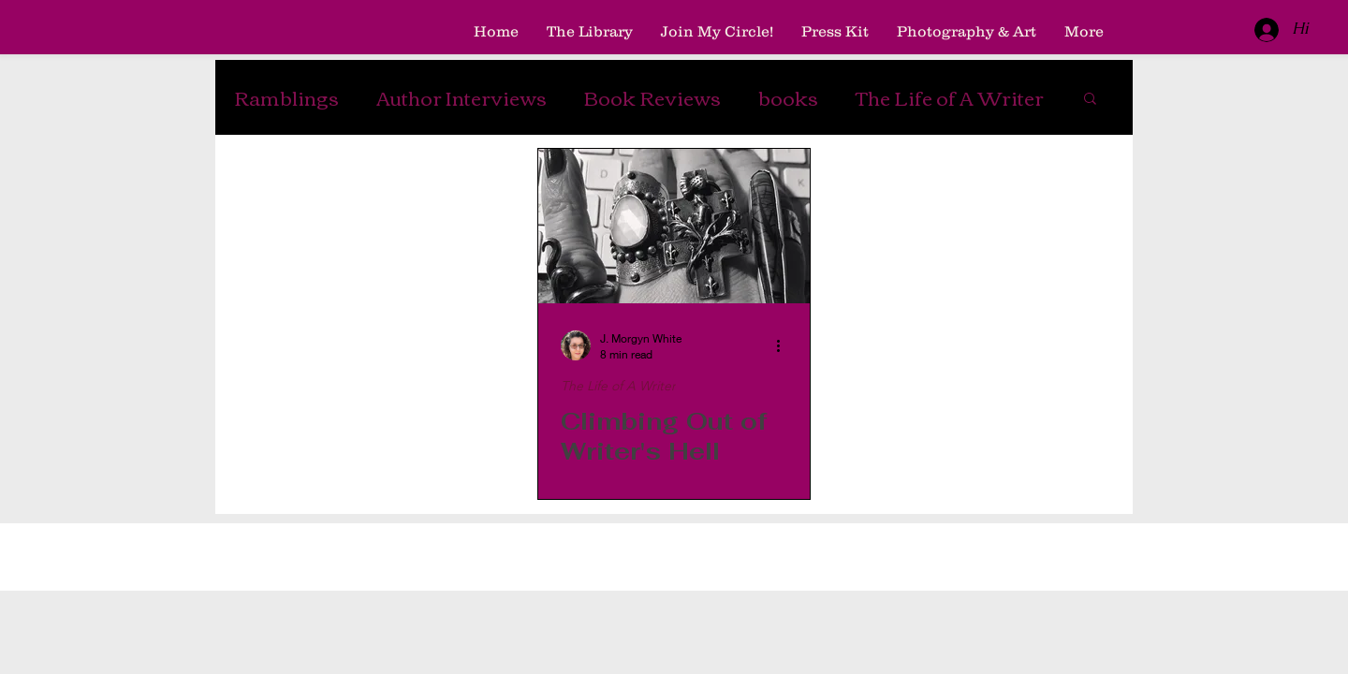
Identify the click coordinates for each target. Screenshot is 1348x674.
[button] (1090, 100)
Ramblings (286, 97)
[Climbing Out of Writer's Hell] (674, 226)
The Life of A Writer (950, 97)
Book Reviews (652, 97)
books (788, 97)
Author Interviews (461, 97)
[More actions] (784, 345)
